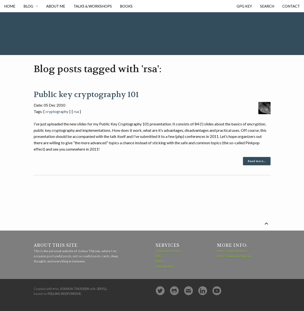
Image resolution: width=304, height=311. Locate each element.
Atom (160, 261)
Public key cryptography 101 (86, 95)
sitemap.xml (164, 266)
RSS (158, 256)
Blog (28, 6)
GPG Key (244, 6)
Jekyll (101, 289)
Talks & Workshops (92, 6)
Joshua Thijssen (74, 289)
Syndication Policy (168, 251)
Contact (291, 6)
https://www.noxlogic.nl (234, 256)
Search (267, 6)
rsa (76, 111)
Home (9, 6)
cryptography (56, 111)
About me (55, 6)
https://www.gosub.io (232, 251)
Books (126, 6)
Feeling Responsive (64, 294)
